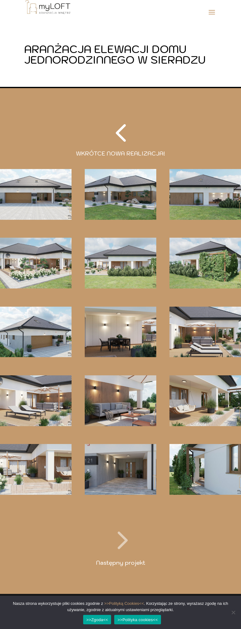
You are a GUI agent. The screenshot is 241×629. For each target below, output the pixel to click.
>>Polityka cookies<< (137, 619)
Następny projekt (120, 562)
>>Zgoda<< (97, 619)
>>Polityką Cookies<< (124, 603)
